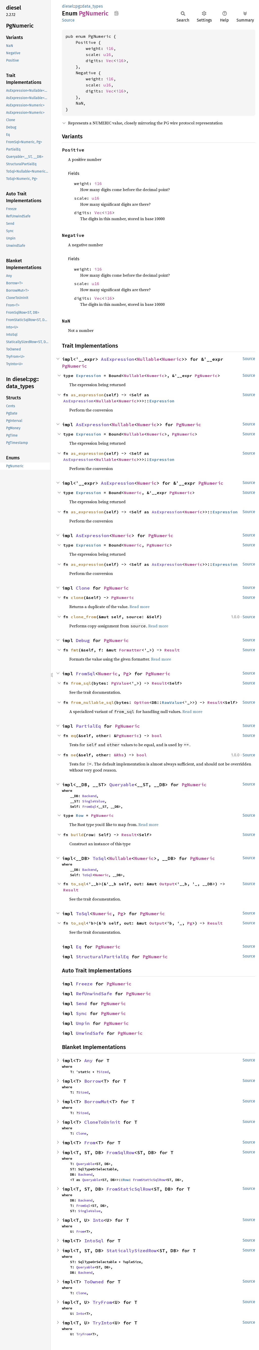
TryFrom (102, 1302)
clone (77, 597)
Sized (103, 1072)
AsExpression (117, 359)
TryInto (102, 1323)
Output (167, 883)
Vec (110, 60)
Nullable (148, 359)
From (89, 1143)
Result (172, 649)
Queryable (121, 785)
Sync (81, 1013)
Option (141, 702)
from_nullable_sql (92, 702)
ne (73, 754)
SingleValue (93, 801)
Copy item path (116, 13)
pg (77, 6)
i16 (110, 48)
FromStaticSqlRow (149, 1179)
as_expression (87, 394)
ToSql (99, 858)
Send (81, 1003)
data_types (92, 6)
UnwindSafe (90, 1033)
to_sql (78, 883)
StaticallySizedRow (131, 1250)
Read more (139, 606)
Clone (83, 588)
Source (68, 20)
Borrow (92, 1081)
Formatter (130, 649)
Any (88, 1060)
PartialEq (88, 726)
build (77, 834)
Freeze (84, 984)
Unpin (83, 1023)
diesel (67, 6)
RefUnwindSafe (94, 994)
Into (98, 1220)
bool (157, 735)
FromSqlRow (120, 1152)
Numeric (172, 359)
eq (73, 735)
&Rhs (119, 754)
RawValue (172, 702)
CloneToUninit (102, 1122)
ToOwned (94, 1282)
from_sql (81, 683)
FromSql (85, 674)
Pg (126, 674)
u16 (107, 54)
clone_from (83, 616)
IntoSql (94, 1241)
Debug (83, 640)
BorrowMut (96, 1101)
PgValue (120, 683)
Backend (89, 796)
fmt (74, 649)
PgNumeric (74, 366)
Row (79, 815)
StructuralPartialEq (102, 957)
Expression (88, 375)
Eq (78, 947)
